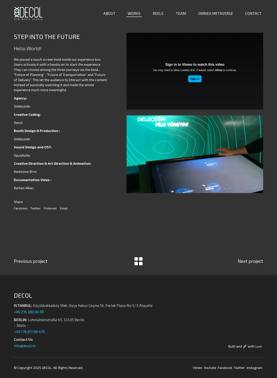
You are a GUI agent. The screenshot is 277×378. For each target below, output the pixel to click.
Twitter (35, 208)
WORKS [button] (134, 13)
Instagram (254, 367)
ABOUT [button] (109, 13)
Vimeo (197, 367)
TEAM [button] (181, 13)
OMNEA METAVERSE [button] (215, 13)
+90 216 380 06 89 (29, 312)
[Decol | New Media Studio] (28, 13)
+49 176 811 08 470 (29, 331)
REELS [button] (158, 13)
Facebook (20, 208)
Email (64, 208)
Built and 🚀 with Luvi (245, 346)
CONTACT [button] (253, 13)
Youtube (210, 367)
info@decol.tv (25, 346)
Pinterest (50, 208)
